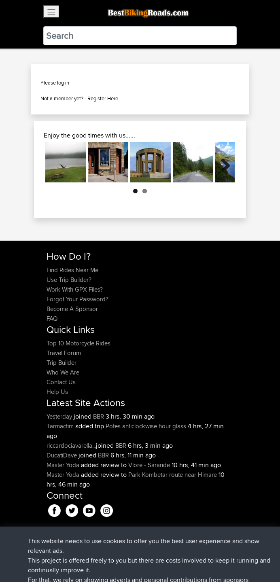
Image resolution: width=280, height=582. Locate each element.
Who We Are (63, 372)
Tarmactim (61, 426)
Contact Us (61, 382)
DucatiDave (62, 455)
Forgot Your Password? (77, 299)
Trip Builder (61, 362)
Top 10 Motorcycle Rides (78, 343)
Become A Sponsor (72, 309)
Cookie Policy (195, 550)
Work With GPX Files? (75, 289)
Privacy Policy (155, 550)
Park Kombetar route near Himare (172, 474)
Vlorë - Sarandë (149, 465)
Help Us (57, 391)
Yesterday (60, 416)
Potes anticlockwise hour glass (146, 426)
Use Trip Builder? (69, 279)
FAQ (52, 318)
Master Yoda (64, 465)
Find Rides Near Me (72, 270)
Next (222, 162)
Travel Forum (64, 353)
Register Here (102, 98)
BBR (98, 416)
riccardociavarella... (71, 445)
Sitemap (122, 550)
